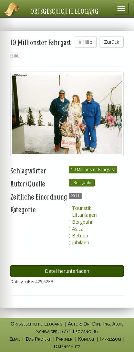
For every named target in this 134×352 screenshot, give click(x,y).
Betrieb (78, 235)
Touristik (80, 208)
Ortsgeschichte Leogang (64, 11)
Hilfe (85, 42)
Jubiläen (79, 242)
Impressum (110, 338)
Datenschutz (67, 346)
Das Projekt (37, 338)
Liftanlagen (83, 215)
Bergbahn (82, 182)
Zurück (111, 42)
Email (14, 338)
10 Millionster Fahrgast (93, 169)
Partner (64, 338)
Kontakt (86, 338)
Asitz (76, 228)
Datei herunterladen (67, 271)
